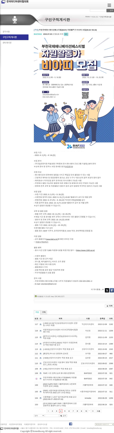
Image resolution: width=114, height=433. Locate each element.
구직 (44, 312)
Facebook (112, 290)
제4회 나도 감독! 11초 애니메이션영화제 (59, 373)
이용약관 (3, 424)
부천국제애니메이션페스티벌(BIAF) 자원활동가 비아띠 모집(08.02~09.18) (59, 379)
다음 (98, 411)
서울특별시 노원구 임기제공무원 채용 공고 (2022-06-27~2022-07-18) (59, 398)
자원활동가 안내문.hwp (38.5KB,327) (50, 296)
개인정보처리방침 (15, 424)
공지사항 (6, 32)
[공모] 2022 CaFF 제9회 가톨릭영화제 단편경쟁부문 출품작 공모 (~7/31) (60, 404)
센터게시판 (7, 43)
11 (93, 411)
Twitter (107, 290)
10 (86, 411)
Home (87, 17)
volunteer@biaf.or (48, 284)
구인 (37, 312)
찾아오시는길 (42, 424)
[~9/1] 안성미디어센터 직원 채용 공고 (57, 369)
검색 (110, 10)
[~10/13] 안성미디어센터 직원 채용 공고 (58, 349)
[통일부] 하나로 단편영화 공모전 (55, 354)
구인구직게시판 (10, 37)
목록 (110, 306)
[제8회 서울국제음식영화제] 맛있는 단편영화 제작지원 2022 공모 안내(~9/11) (59, 392)
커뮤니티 (95, 17)
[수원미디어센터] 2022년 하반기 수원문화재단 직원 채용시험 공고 (60, 344)
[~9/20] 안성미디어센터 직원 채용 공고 (58, 358)
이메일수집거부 (29, 424)
